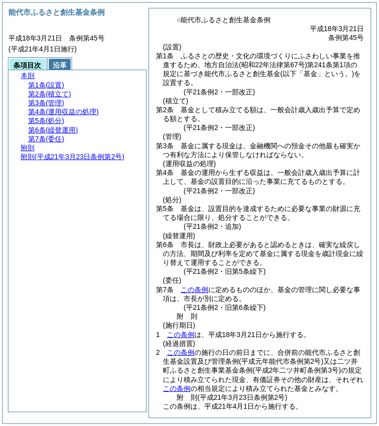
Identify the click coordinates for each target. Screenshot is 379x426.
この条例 (194, 290)
